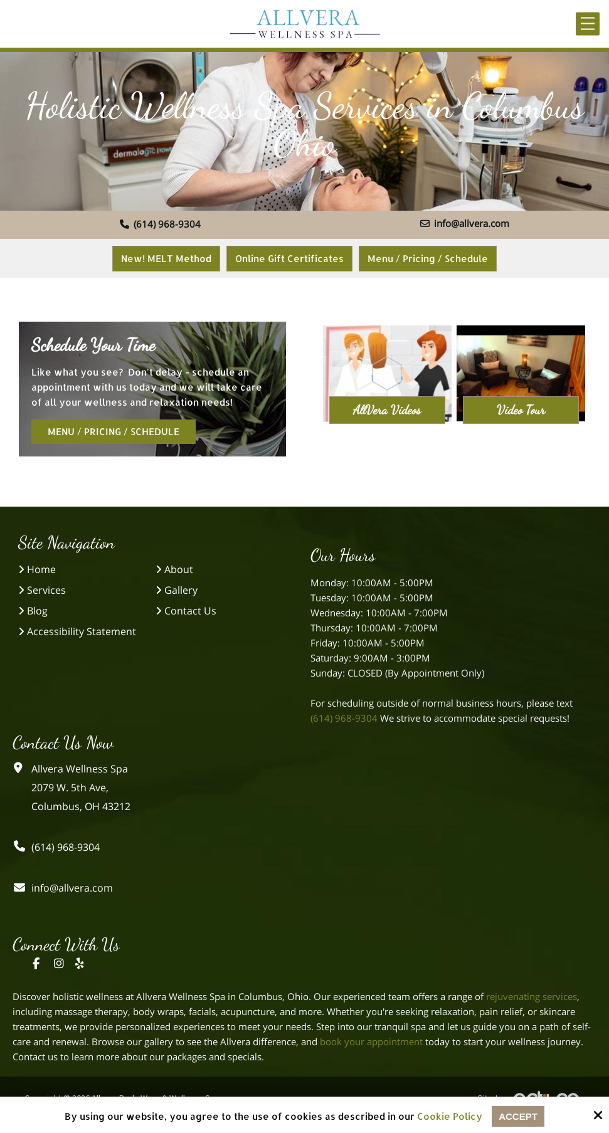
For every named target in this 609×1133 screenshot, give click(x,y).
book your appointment (371, 1041)
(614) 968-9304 (160, 224)
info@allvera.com (464, 223)
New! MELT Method (166, 259)
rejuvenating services (531, 996)
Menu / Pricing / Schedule (428, 259)
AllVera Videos (387, 410)
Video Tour (521, 410)
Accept (518, 1116)
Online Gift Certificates (289, 259)
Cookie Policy (449, 1116)
